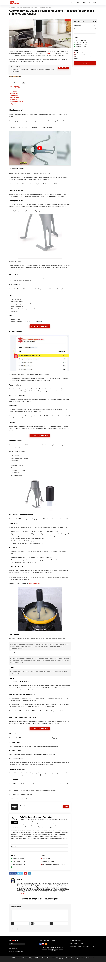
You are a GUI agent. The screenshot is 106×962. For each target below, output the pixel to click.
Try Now (66, 806)
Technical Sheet (14, 93)
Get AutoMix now (39, 326)
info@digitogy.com (15, 948)
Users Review (13, 99)
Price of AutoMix (14, 91)
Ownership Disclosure (53, 949)
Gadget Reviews (81, 2)
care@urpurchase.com (34, 583)
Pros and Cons (13, 90)
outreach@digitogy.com (18, 951)
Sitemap (52, 947)
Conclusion (13, 105)
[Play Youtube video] (40, 148)
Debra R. (10, 17)
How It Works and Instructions (17, 95)
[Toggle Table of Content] (23, 83)
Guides (89, 2)
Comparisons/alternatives (16, 101)
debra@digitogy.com (21, 893)
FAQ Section (13, 103)
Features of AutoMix (15, 88)
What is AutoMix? (14, 86)
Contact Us (53, 950)
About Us (61, 949)
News (94, 2)
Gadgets (13, 7)
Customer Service (14, 97)
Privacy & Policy (45, 947)
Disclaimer (44, 949)
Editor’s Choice (70, 2)
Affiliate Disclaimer (59, 947)
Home (10, 7)
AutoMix (48, 53)
